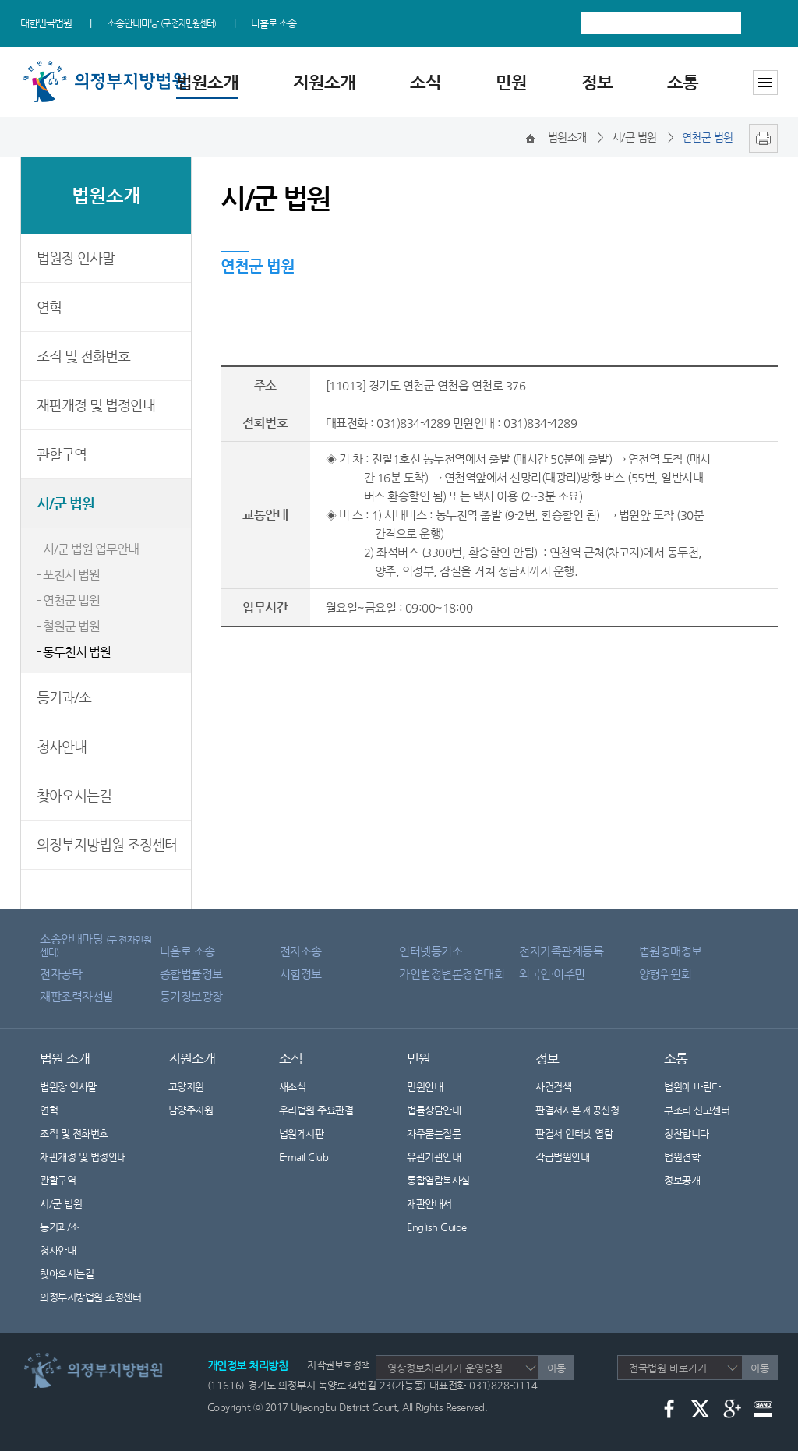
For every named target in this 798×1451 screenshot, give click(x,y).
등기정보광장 (191, 996)
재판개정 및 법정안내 (96, 405)
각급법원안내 (570, 1157)
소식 (425, 82)
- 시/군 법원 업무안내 (88, 549)
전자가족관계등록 (561, 951)
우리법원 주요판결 (316, 1110)
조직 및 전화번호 (83, 356)
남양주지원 (191, 1110)
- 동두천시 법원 (74, 651)
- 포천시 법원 (68, 574)
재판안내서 (429, 1203)
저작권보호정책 (338, 1365)
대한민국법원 (46, 23)
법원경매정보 (670, 951)
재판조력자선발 (77, 996)
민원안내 (425, 1087)
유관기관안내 (434, 1157)
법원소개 (207, 82)
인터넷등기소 (430, 951)
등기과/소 (64, 697)
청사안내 (62, 746)
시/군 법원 (65, 503)
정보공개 (691, 1180)
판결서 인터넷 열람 (583, 1133)
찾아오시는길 (74, 795)
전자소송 (301, 951)
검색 (763, 23)
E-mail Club (304, 1157)
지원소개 (324, 82)
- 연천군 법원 (68, 600)
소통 (682, 82)
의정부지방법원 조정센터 (107, 844)
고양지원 (186, 1087)
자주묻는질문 (434, 1133)
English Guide (437, 1227)
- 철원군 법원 (68, 626)
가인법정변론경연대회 (451, 973)
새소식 (292, 1087)
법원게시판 (301, 1133)
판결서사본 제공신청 (586, 1110)
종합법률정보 (191, 973)
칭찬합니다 (686, 1133)
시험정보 (301, 973)
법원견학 (682, 1157)
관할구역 (62, 454)
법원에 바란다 (692, 1087)
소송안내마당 (161, 23)
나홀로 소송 (273, 23)
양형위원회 (665, 973)
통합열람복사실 (438, 1180)
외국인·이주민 (552, 973)
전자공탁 (61, 973)
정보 (597, 82)
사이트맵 (765, 82)
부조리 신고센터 (696, 1110)
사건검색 (553, 1087)
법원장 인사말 (76, 257)
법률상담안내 (434, 1110)
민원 (511, 82)
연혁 (49, 306)
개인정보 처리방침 (247, 1365)
